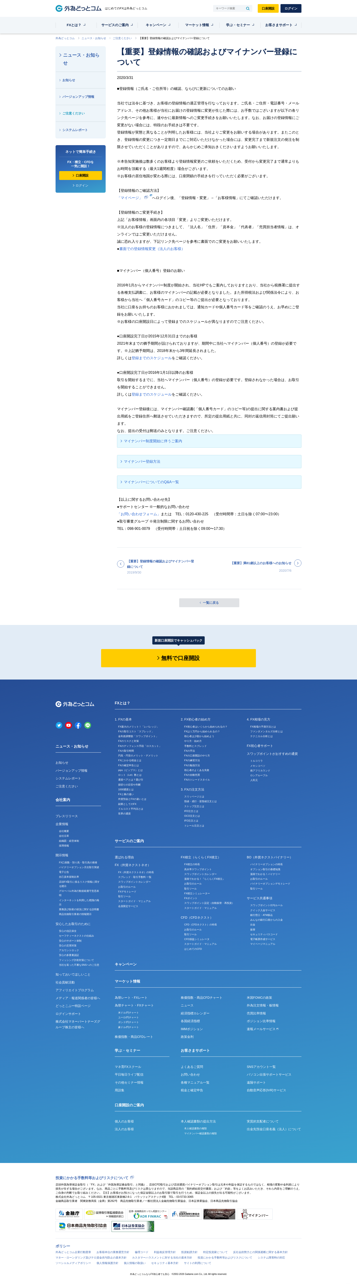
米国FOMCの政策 (259, 997)
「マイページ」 (130, 198)
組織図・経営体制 (69, 840)
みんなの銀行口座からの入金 (266, 919)
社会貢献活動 (65, 982)
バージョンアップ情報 (78, 97)
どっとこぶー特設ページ (73, 1006)
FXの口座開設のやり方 (197, 755)
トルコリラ (256, 760)
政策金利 (187, 1037)
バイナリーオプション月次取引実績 (79, 867)
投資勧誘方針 (189, 1252)
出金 (252, 924)
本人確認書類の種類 (195, 1128)
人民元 (254, 780)
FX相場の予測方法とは (263, 726)
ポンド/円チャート (128, 1022)
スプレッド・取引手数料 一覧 (134, 877)
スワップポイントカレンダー (134, 881)
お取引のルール (127, 886)
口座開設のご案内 (129, 1105)
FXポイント (190, 898)
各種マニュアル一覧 (195, 1082)
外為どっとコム (65, 38)
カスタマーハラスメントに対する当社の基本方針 (162, 1257)
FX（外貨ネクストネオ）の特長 (136, 872)
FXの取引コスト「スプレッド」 (136, 731)
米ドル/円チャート (128, 1012)
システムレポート (75, 130)
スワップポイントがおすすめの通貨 (272, 754)
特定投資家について (215, 1252)
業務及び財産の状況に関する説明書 (79, 909)
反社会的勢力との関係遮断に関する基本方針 (260, 1252)
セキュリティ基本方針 (164, 1263)
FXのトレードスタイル (197, 779)
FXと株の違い (126, 794)
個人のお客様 (124, 1121)
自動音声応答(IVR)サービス (266, 1090)
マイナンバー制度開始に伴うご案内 (153, 441)
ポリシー (63, 1246)
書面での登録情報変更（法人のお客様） (152, 249)
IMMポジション (192, 1029)
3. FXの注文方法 (192, 789)
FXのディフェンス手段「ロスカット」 (139, 746)
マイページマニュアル (262, 944)
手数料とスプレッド (195, 746)
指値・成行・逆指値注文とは (200, 801)
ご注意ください (122, 38)
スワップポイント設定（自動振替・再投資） (209, 903)
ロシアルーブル (259, 775)
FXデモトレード (127, 891)
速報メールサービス (263, 1029)
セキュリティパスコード (264, 934)
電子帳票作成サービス (262, 939)
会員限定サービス (128, 906)
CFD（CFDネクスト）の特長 (200, 924)
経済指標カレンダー (195, 1013)
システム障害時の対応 (271, 1257)
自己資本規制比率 (69, 876)
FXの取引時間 (126, 750)
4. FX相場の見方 (258, 719)
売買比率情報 (256, 1013)
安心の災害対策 (67, 945)
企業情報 (62, 824)
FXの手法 (189, 750)
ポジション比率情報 (261, 1021)
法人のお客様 (124, 1129)
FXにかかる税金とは (129, 760)
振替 (252, 929)
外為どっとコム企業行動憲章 (73, 1252)
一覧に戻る (211, 602)
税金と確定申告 (192, 1090)
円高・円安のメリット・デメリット (138, 755)
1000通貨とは (126, 789)
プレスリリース (67, 816)
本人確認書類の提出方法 (198, 1121)
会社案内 (63, 800)
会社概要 (64, 831)
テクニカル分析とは (261, 736)
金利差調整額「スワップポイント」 (138, 736)
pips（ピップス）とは (130, 770)
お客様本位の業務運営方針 (113, 1252)
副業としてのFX (127, 804)
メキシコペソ (257, 765)
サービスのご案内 (115, 25)
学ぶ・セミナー (238, 25)
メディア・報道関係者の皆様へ (78, 998)
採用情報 (64, 845)
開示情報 (62, 855)
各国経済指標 (190, 1021)
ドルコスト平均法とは (130, 808)
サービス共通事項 (259, 898)
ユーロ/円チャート (128, 1017)
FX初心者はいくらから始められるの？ (205, 726)
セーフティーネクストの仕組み (76, 935)
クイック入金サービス (262, 910)
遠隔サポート (256, 1082)
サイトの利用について (197, 1263)
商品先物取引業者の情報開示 (75, 914)
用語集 (119, 1090)
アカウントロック (69, 950)
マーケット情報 (197, 25)
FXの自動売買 (192, 774)
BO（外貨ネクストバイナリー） (270, 857)
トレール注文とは (194, 825)
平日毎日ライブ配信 (129, 1074)
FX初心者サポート (260, 746)
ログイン (291, 8)
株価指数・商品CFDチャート (201, 997)
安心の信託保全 (67, 931)
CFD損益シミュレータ (196, 939)
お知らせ (68, 80)
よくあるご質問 (192, 1067)
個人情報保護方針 (107, 1263)
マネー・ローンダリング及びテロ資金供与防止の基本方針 (91, 1257)
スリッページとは (194, 796)
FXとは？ (74, 25)
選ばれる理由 (124, 857)
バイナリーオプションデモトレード (270, 883)
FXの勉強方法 (192, 765)
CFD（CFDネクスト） (197, 917)
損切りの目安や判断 (129, 784)
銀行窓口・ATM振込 (261, 915)
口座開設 (268, 8)
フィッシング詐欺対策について (76, 960)
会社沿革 (64, 835)
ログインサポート (68, 1014)
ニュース (187, 1005)
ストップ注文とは (194, 806)
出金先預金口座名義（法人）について (274, 1129)
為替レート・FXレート (131, 997)
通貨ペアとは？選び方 (130, 779)
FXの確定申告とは (128, 765)
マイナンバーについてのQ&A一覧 (151, 482)
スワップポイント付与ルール (266, 905)
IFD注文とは (191, 811)
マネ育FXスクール (128, 1067)
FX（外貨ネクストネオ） (133, 865)
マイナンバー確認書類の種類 (200, 1133)
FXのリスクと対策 (128, 741)
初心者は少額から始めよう (199, 736)
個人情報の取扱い (135, 1263)
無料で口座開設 (180, 658)
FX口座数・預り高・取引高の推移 (78, 862)
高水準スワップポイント (198, 869)
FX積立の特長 (192, 864)
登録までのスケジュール (152, 358)
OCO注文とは (192, 815)
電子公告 (64, 872)
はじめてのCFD (193, 949)
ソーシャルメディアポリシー (73, 1263)
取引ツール (124, 896)
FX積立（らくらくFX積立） (201, 857)
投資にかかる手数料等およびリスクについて (92, 1178)
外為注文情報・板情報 (263, 1005)
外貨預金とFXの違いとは (132, 799)
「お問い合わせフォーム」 (139, 514)
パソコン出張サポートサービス (269, 1074)
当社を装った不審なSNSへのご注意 (79, 964)
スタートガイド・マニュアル (134, 901)
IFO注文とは (191, 820)
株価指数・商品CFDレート (134, 1037)
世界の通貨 (124, 813)
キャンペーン (156, 25)
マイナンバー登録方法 (142, 461)
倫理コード (141, 1252)
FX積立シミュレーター (197, 893)
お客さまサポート (279, 25)
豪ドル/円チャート (128, 1027)
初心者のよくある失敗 (196, 770)
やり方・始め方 (193, 741)
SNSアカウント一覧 (261, 1067)
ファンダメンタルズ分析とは (266, 731)
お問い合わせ (190, 1074)
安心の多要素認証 (69, 955)
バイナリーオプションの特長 (266, 864)
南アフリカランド (260, 770)
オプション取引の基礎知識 (265, 869)
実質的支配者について (263, 1121)
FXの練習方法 (192, 760)
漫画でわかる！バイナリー (265, 874)
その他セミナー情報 (129, 1082)
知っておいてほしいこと (73, 974)
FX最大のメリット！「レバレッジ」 (138, 726)
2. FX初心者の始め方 (196, 719)
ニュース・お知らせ (94, 38)
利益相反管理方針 (165, 1252)
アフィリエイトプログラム (75, 990)
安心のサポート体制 (70, 940)
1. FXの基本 (123, 719)
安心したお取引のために (73, 924)
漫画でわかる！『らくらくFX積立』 (204, 878)
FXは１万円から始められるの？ (202, 731)
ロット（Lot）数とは (130, 774)
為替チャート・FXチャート (134, 1005)
